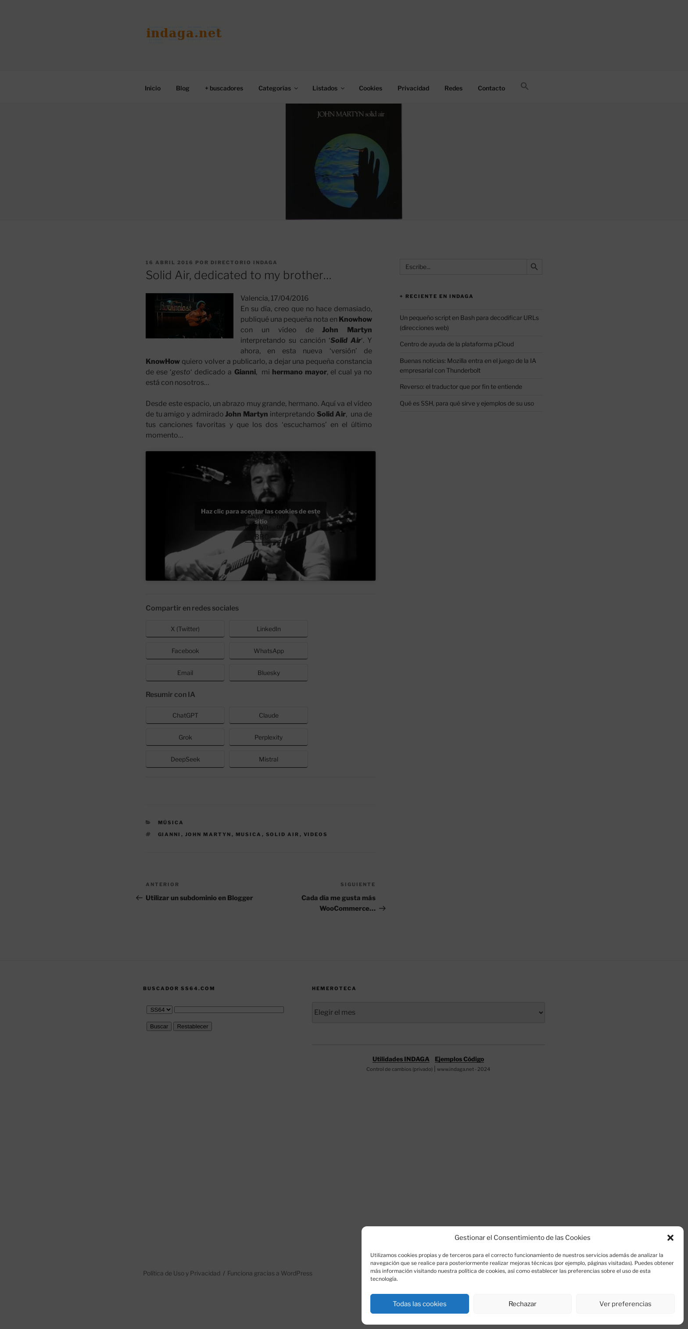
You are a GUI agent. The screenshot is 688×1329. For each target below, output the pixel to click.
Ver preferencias (625, 1304)
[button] (670, 1237)
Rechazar (523, 1304)
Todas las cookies (420, 1304)
